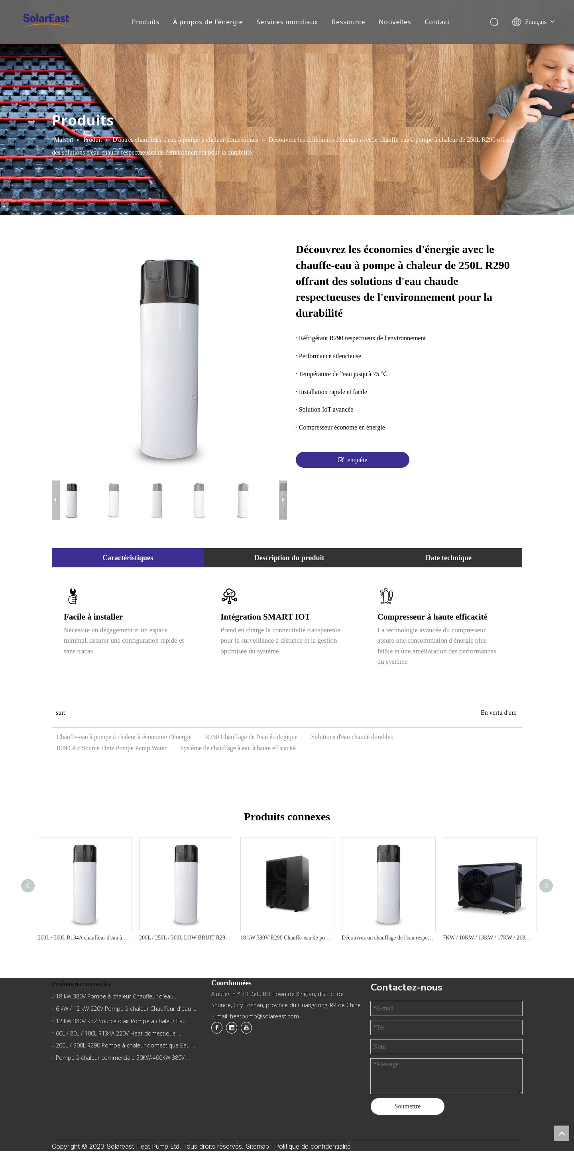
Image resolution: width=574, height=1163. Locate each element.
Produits (145, 22)
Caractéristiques (127, 558)
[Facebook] (216, 1028)
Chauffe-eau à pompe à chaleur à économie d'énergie (124, 736)
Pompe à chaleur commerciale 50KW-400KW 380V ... (123, 1057)
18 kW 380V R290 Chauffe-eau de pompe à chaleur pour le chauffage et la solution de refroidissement (287, 938)
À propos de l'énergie (208, 22)
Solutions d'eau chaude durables (352, 736)
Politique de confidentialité (313, 1146)
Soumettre (408, 1106)
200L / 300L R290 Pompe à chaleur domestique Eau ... (125, 1045)
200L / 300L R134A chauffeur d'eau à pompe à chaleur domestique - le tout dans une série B (84, 938)
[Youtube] (246, 1028)
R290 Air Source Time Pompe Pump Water (112, 748)
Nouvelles (395, 22)
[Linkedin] (231, 1028)
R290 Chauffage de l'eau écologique (251, 736)
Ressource (348, 22)
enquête (353, 459)
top (561, 1133)
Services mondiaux (287, 22)
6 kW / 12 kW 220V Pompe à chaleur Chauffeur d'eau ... (126, 1008)
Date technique (449, 558)
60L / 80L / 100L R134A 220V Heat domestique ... (118, 1033)
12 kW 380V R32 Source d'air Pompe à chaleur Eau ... (123, 1021)
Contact (437, 22)
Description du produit (289, 558)
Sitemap (258, 1146)
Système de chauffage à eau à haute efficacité (238, 748)
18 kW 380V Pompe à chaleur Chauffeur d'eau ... (117, 996)
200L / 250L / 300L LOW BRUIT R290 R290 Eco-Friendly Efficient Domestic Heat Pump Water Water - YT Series (185, 938)
